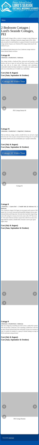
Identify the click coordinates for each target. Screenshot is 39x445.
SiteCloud (11, 438)
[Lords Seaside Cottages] (19, 8)
